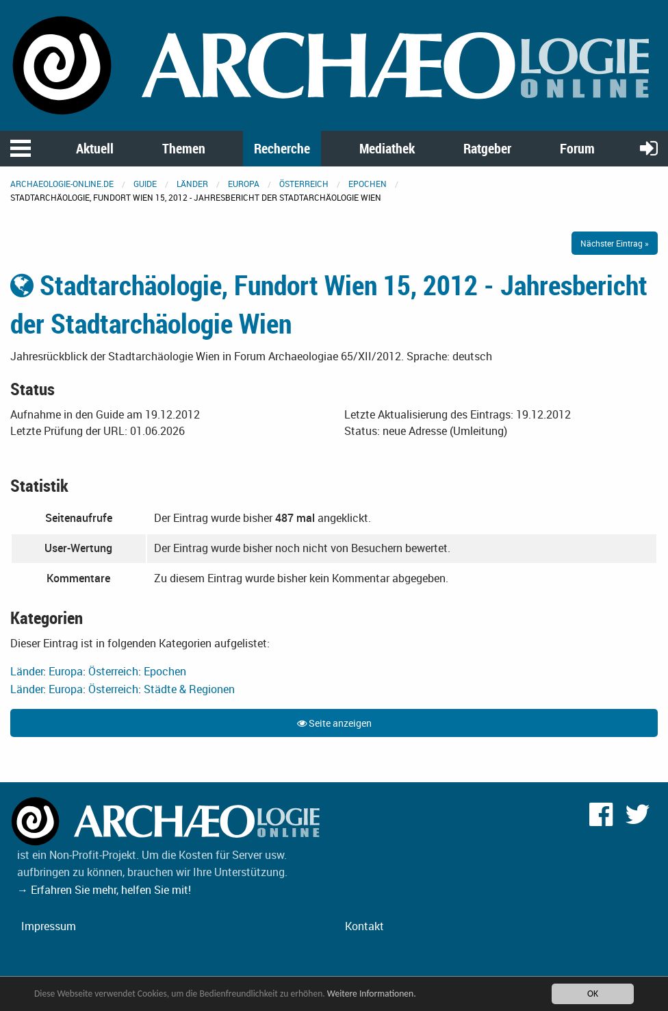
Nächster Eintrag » (614, 243)
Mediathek (387, 148)
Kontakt (364, 926)
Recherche (282, 148)
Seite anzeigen (334, 722)
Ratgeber (487, 148)
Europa (243, 183)
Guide (145, 183)
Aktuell (95, 148)
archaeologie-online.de (62, 183)
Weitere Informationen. (371, 997)
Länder (192, 183)
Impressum (48, 926)
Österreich (304, 183)
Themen (183, 148)
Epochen (367, 183)
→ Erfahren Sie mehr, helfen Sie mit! (104, 889)
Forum (577, 148)
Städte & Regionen (189, 689)
